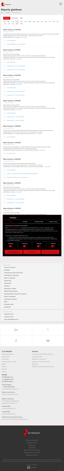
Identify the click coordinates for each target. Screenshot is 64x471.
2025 (8, 21)
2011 (9, 23)
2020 (30, 21)
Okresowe (15, 18)
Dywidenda (7, 280)
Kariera (4, 366)
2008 (21, 23)
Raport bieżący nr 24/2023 (12, 208)
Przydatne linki (8, 304)
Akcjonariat (7, 283)
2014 (54, 21)
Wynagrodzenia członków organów (15, 294)
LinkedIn (16, 329)
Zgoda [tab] (10, 221)
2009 (17, 23)
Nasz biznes (6, 356)
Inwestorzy (5, 359)
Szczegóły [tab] (25, 221)
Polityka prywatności (32, 440)
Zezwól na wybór (32, 251)
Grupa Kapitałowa (7, 354)
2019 (34, 21)
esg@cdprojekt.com (9, 414)
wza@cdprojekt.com (9, 408)
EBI (21, 18)
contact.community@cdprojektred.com (14, 419)
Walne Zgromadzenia (11, 291)
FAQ (5, 302)
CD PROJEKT (6, 4)
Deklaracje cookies (32, 455)
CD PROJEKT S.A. (7, 377)
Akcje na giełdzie (9, 278)
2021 (26, 21)
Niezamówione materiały (32, 452)
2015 (50, 21)
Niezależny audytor (10, 288)
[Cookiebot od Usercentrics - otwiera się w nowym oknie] (10, 218)
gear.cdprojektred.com (11, 319)
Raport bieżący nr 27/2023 (12, 142)
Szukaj (4, 371)
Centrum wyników (9, 267)
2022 (21, 21)
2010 (13, 23)
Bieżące (6, 18)
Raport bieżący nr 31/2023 (11, 50)
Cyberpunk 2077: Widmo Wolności (43, 354)
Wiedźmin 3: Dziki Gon (39, 359)
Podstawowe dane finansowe (13, 272)
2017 (42, 21)
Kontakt (4, 369)
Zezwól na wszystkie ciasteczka (50, 251)
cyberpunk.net (8, 317)
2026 (4, 21)
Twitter (48, 329)
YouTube (48, 340)
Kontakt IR (7, 307)
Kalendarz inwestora (10, 299)
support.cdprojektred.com (10, 394)
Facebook (16, 340)
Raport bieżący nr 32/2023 (12, 29)
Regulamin (32, 445)
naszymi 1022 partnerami (15, 227)
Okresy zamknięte (9, 296)
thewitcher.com (9, 314)
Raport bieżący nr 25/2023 (12, 183)
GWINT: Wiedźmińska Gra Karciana (43, 366)
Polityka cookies (32, 442)
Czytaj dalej (24, 37)
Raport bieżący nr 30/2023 (12, 75)
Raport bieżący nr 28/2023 (12, 126)
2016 (46, 21)
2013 (58, 21)
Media (4, 364)
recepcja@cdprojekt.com (10, 389)
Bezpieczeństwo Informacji (32, 450)
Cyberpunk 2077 (37, 356)
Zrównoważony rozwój (9, 361)
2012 (5, 23)
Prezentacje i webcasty (11, 275)
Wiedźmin (35, 364)
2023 (17, 21)
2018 (38, 21)
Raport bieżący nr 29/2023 (12, 100)
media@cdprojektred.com (10, 401)
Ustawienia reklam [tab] (39, 221)
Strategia (7, 270)
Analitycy (7, 286)
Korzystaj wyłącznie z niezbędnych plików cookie (13, 252)
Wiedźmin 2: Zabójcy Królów (41, 361)
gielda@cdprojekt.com (9, 403)
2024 (13, 21)
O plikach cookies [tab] (53, 221)
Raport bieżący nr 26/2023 (12, 159)
